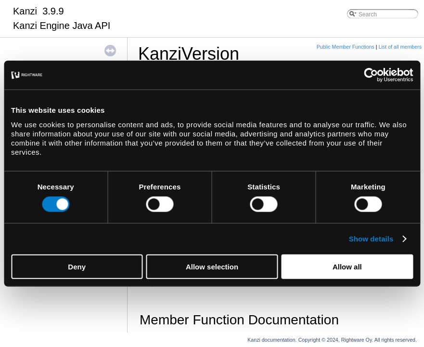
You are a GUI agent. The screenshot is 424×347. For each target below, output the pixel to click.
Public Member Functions (345, 47)
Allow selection (212, 266)
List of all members (400, 47)
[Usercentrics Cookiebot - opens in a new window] (371, 75)
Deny (77, 266)
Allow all (347, 266)
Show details (371, 239)
